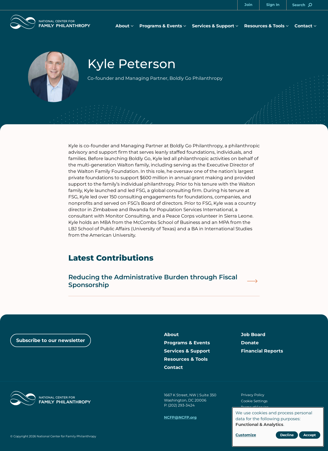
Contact (303, 26)
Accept (309, 435)
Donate (250, 342)
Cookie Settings (254, 401)
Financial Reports (262, 351)
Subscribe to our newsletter (50, 340)
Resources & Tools (264, 26)
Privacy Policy (252, 395)
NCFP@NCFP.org (180, 417)
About (122, 26)
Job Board (253, 334)
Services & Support (213, 26)
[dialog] (277, 426)
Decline (287, 435)
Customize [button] (246, 435)
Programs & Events (160, 26)
